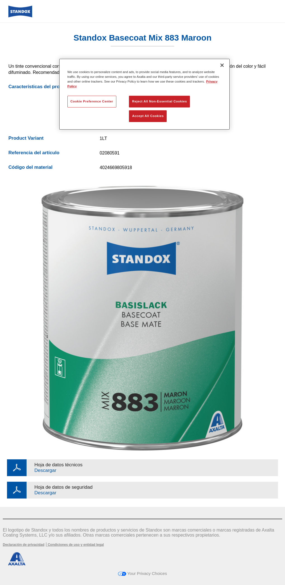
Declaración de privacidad (23, 545)
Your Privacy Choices (142, 573)
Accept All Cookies (148, 116)
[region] (144, 94)
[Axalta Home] (20, 15)
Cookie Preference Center (91, 101)
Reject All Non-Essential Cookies (159, 101)
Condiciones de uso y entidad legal (75, 545)
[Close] (222, 65)
